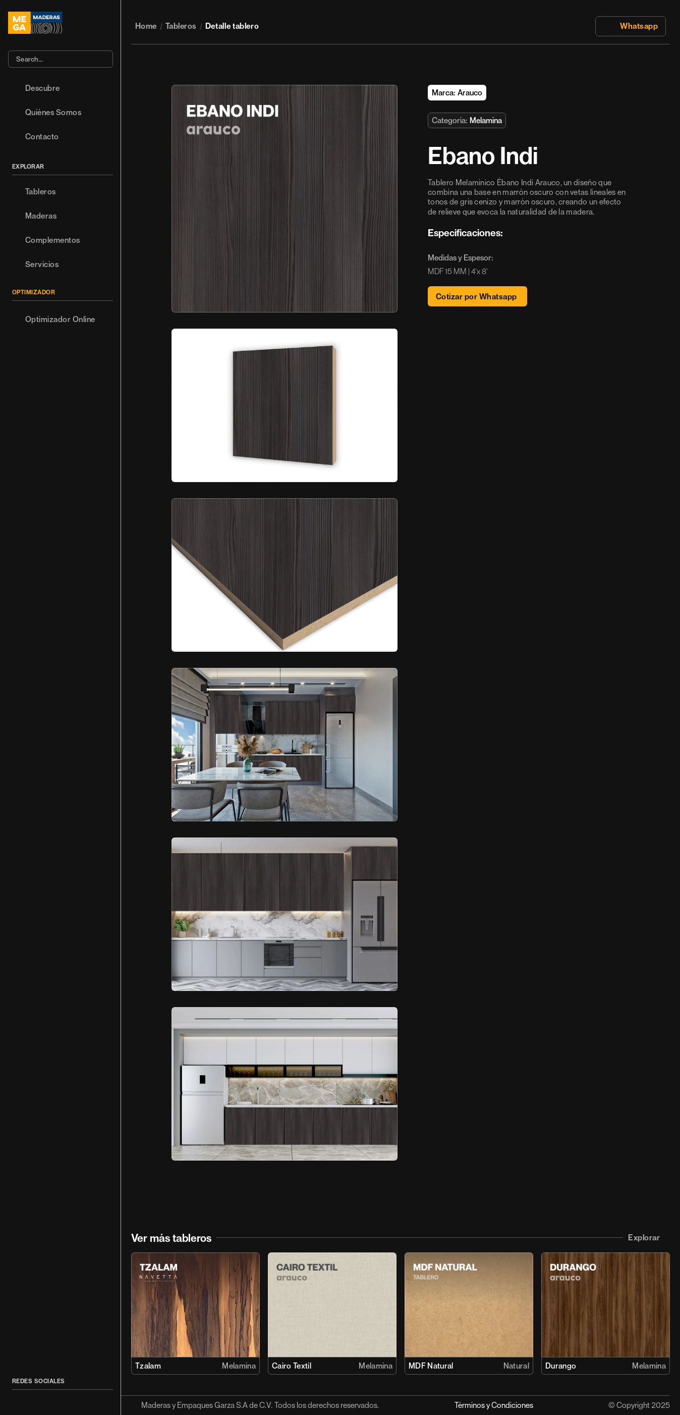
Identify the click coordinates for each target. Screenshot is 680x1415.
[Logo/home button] (60, 22)
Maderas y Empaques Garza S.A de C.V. (206, 1404)
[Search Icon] (60, 59)
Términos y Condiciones (494, 1404)
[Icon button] (17, 1399)
